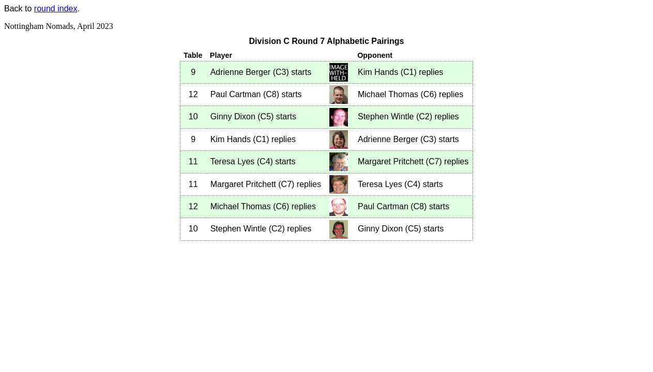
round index (56, 8)
